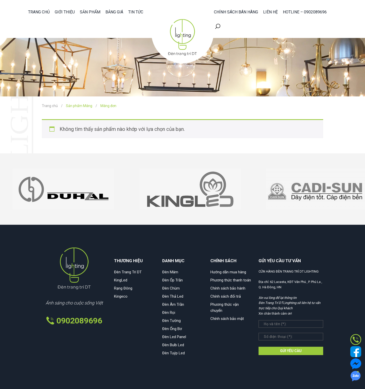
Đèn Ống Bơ (172, 328)
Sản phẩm (90, 12)
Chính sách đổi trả (225, 296)
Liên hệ (270, 12)
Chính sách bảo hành (227, 288)
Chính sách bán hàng (236, 12)
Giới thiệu (65, 12)
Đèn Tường (171, 320)
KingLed (120, 280)
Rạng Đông (123, 288)
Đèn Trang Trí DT (128, 272)
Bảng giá (114, 12)
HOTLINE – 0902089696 (305, 12)
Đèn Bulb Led (173, 345)
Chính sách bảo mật (227, 318)
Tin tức (135, 12)
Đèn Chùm (171, 288)
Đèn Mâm (170, 272)
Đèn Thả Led (172, 296)
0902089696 (79, 320)
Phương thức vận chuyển (224, 307)
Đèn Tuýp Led (173, 353)
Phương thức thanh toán (230, 280)
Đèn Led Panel (174, 337)
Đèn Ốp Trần (172, 280)
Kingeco (120, 296)
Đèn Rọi (168, 312)
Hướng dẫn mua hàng (228, 272)
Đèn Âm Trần (173, 304)
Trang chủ (39, 12)
